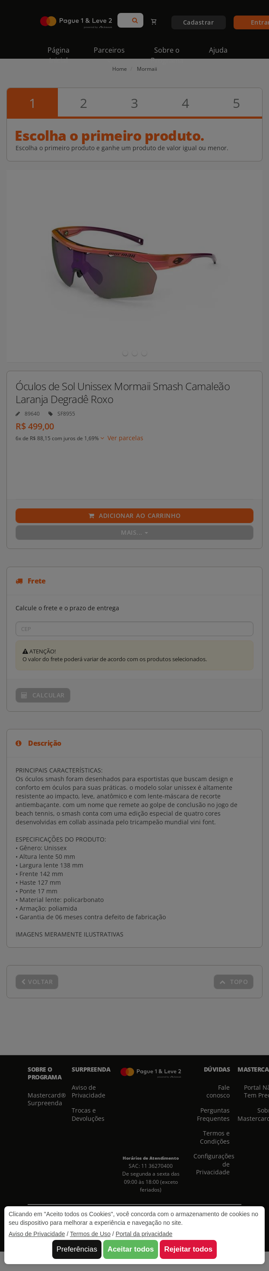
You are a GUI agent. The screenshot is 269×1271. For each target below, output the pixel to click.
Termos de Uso (90, 1233)
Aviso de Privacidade (37, 1233)
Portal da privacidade (144, 1233)
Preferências (77, 1249)
